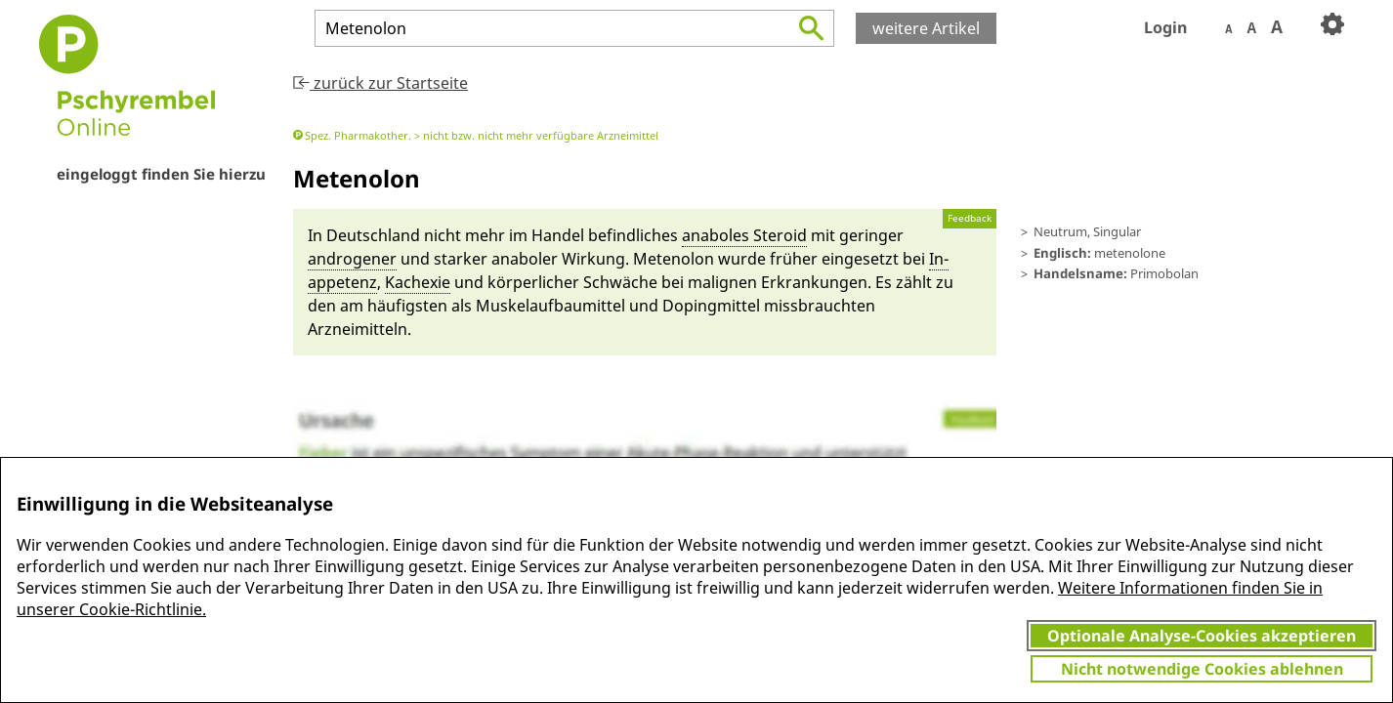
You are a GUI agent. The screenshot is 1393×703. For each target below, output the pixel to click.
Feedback (970, 218)
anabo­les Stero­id (744, 235)
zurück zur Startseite (380, 83)
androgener (352, 258)
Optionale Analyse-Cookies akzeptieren (1201, 635)
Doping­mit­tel (711, 305)
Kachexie (417, 282)
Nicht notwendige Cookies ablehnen (1202, 669)
